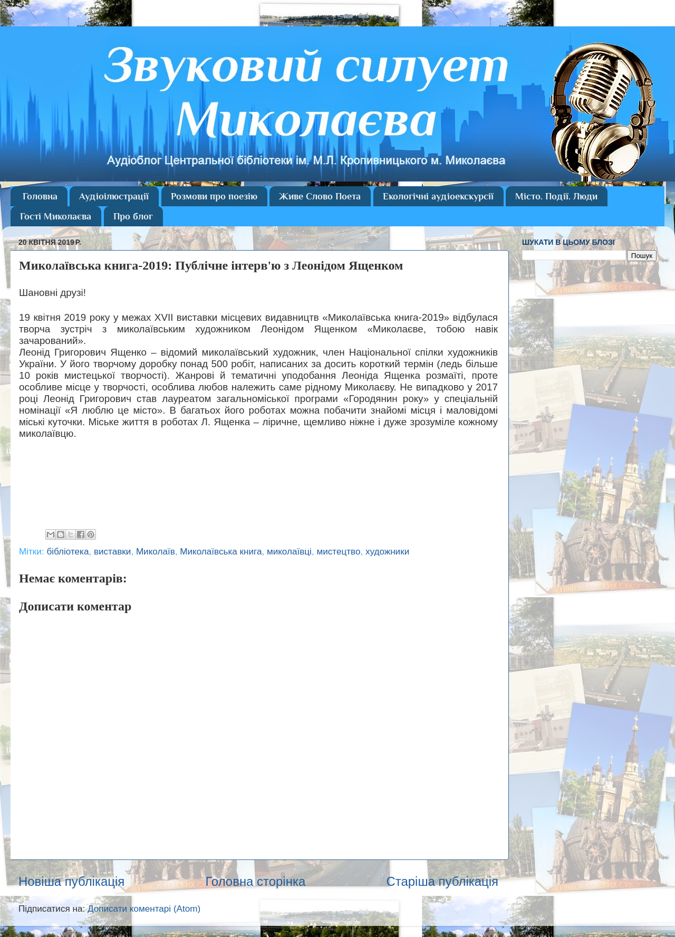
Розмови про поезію (214, 196)
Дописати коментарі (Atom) (144, 909)
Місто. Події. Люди (556, 196)
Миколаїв (155, 552)
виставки (112, 552)
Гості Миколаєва (55, 216)
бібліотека (67, 552)
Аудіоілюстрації (114, 196)
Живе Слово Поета (320, 196)
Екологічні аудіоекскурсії (438, 196)
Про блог (133, 216)
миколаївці (289, 552)
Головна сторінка (255, 881)
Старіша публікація (442, 881)
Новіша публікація (71, 881)
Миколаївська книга (221, 552)
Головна (40, 196)
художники (387, 552)
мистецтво (338, 552)
